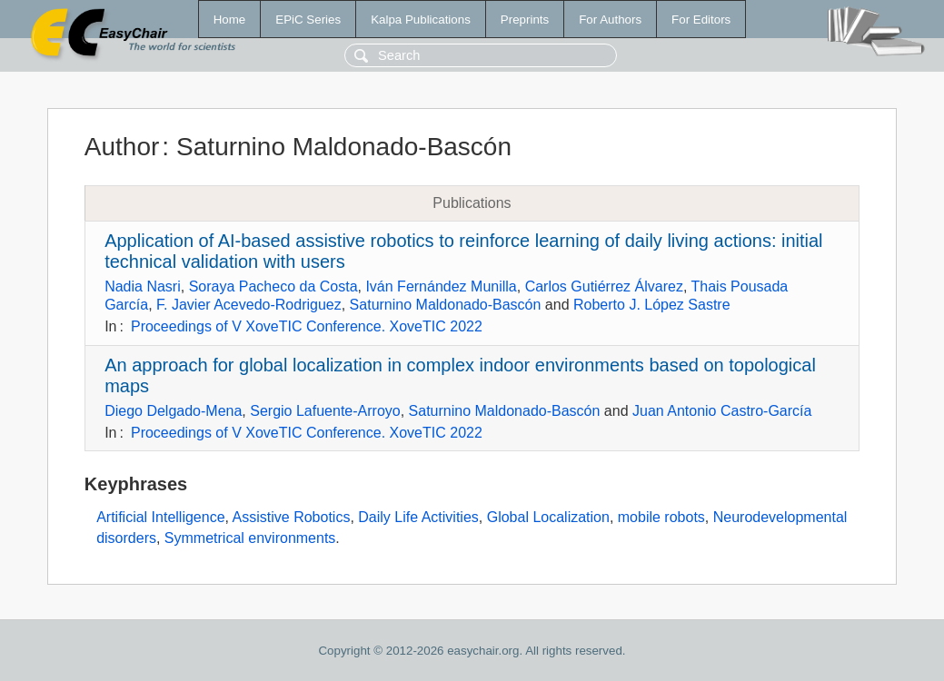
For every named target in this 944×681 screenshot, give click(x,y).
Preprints (525, 19)
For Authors (610, 19)
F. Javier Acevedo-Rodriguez (249, 304)
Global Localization (548, 517)
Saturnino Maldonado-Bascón (446, 304)
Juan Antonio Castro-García (721, 411)
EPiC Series (308, 19)
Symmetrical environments (250, 538)
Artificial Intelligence (160, 517)
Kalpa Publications (421, 19)
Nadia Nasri (142, 286)
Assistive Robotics (292, 517)
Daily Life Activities (418, 517)
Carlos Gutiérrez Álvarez (604, 286)
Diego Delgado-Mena (173, 411)
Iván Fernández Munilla (440, 286)
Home (230, 19)
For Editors (700, 19)
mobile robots (661, 517)
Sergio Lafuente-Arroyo (325, 411)
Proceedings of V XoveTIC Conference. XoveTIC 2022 (306, 326)
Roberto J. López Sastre (651, 304)
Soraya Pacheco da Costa (273, 286)
